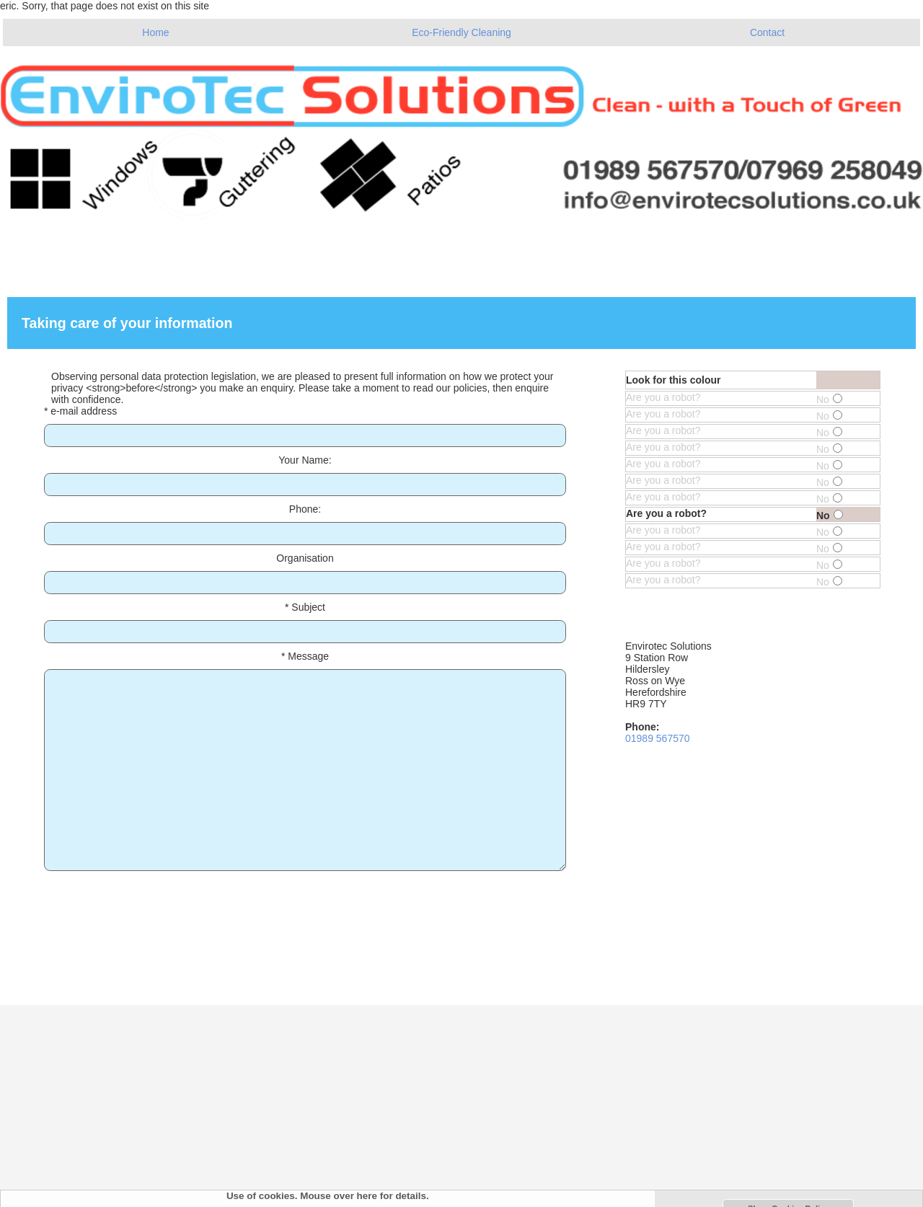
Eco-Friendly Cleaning (461, 32)
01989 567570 (657, 738)
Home (155, 32)
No (829, 399)
